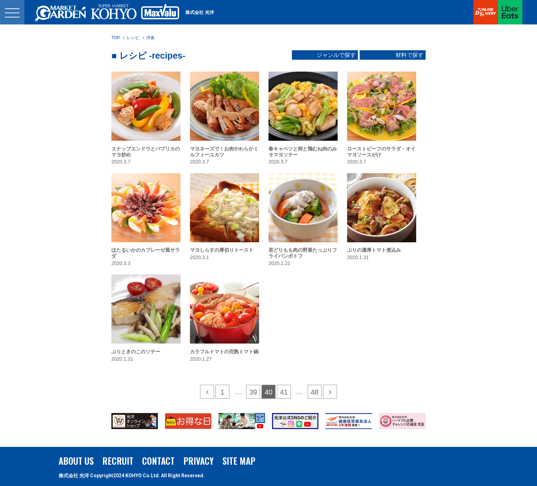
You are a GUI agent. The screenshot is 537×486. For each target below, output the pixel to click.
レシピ (133, 37)
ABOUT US (76, 460)
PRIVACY (198, 460)
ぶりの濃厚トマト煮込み (374, 250)
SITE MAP (238, 460)
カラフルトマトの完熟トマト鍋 (224, 351)
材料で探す (410, 55)
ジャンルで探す (336, 55)
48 (314, 392)
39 (253, 392)
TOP (115, 37)
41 (284, 392)
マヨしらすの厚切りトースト (221, 250)
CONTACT (158, 460)
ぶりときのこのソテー (135, 351)
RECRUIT (117, 460)
